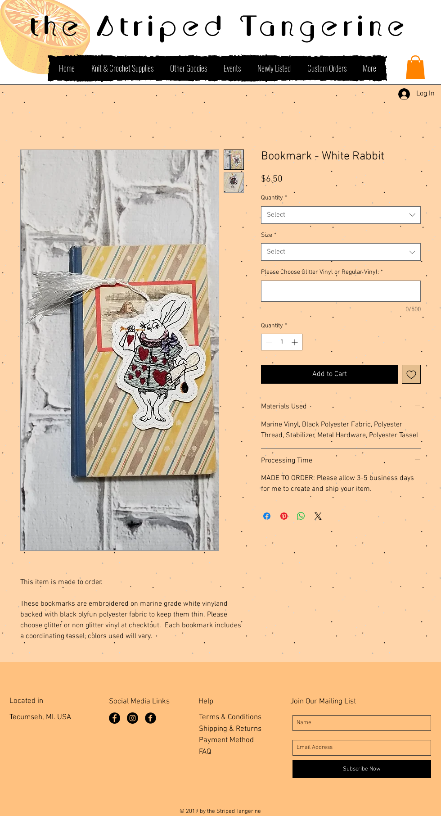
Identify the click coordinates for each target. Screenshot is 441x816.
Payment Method (226, 740)
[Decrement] (268, 342)
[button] (415, 67)
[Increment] (295, 342)
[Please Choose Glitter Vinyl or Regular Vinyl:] (340, 291)
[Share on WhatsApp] (301, 516)
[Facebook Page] (114, 718)
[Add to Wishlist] (411, 374)
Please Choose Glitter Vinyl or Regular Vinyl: (322, 272)
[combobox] (341, 215)
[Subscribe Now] (361, 769)
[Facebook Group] (150, 718)
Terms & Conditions (230, 717)
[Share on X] (318, 516)
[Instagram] (132, 718)
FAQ (205, 752)
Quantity (274, 198)
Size (268, 235)
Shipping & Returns (230, 729)
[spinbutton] (282, 342)
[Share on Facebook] (266, 516)
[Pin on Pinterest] (284, 516)
